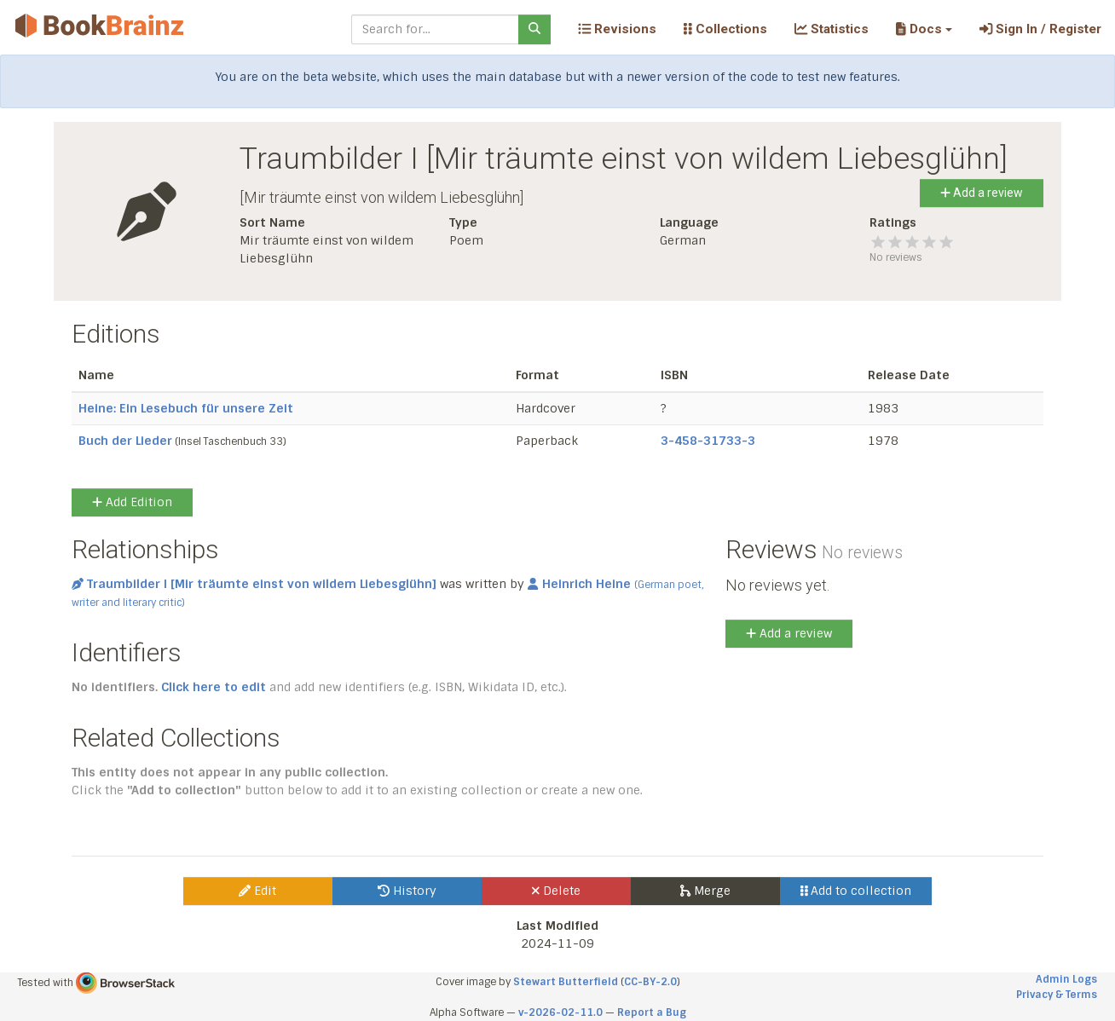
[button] (923, 29)
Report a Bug (651, 1012)
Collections (725, 29)
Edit (257, 890)
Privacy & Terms (1056, 994)
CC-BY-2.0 (650, 982)
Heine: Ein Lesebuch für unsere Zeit (185, 408)
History (407, 890)
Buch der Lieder (125, 440)
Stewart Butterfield (565, 982)
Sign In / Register (1040, 29)
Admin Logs (1066, 979)
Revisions (617, 29)
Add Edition (132, 502)
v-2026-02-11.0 (560, 1012)
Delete (556, 890)
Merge (705, 890)
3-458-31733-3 (708, 440)
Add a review (981, 192)
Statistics (831, 29)
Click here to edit (213, 687)
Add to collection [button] (856, 890)
